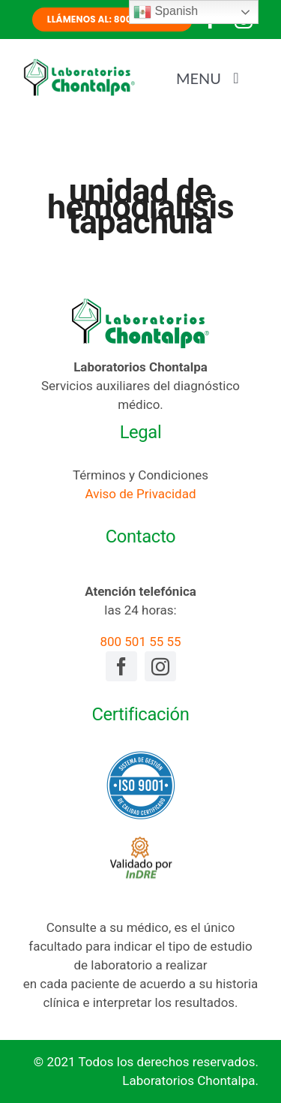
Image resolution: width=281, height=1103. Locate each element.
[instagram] (160, 666)
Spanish (165, 12)
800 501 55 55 (140, 641)
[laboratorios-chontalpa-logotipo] (79, 63)
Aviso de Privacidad (140, 493)
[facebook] (121, 666)
